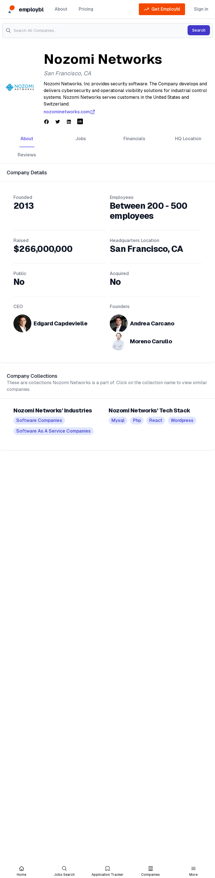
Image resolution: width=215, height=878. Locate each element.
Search (198, 30)
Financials (134, 138)
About (61, 9)
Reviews (27, 155)
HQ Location (188, 138)
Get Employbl (162, 9)
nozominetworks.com (69, 112)
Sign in (201, 9)
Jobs (80, 138)
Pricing (86, 9)
